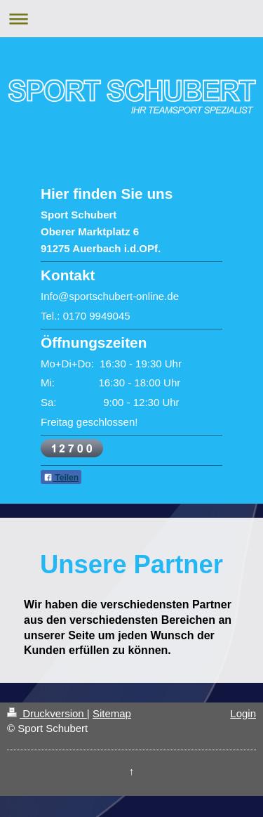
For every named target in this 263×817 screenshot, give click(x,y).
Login (243, 713)
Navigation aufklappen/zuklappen (131, 19)
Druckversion (47, 713)
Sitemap (112, 713)
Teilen (61, 478)
